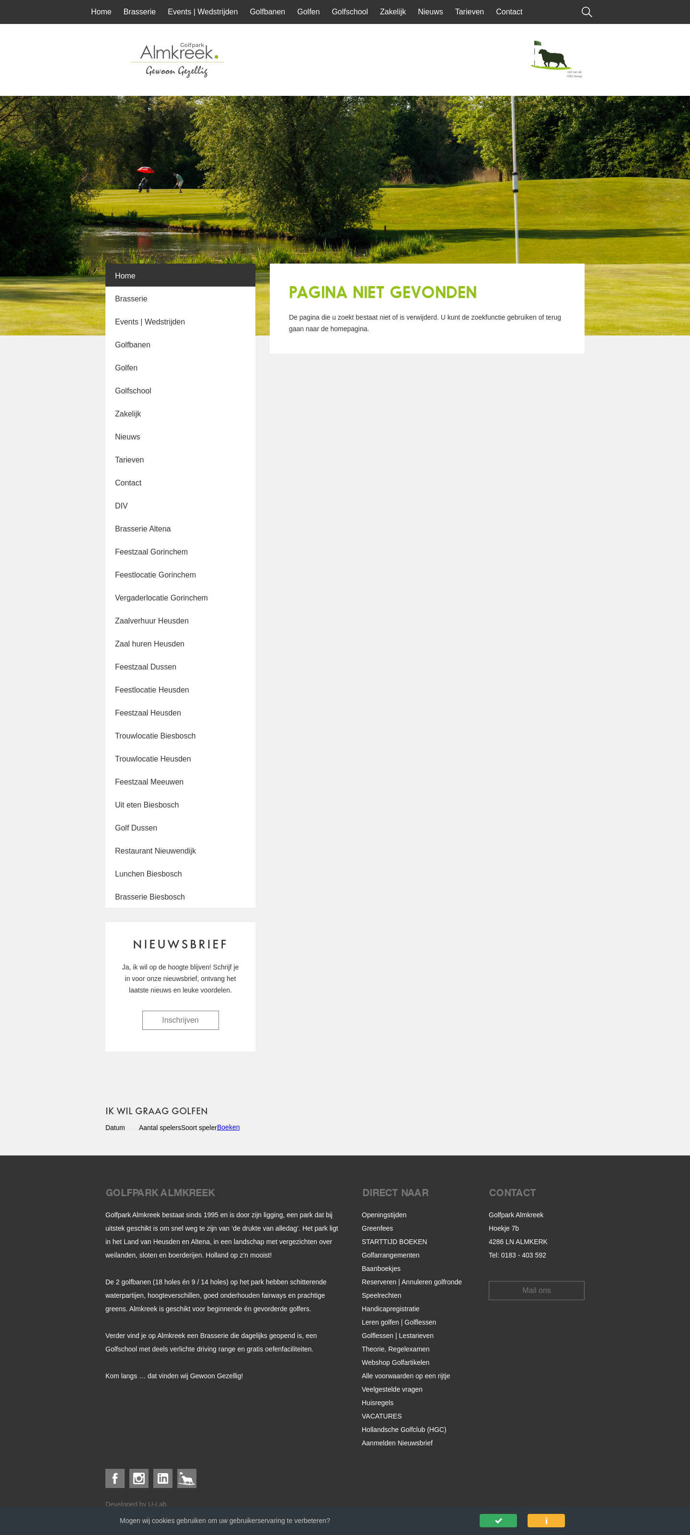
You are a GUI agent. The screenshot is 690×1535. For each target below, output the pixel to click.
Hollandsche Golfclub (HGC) (404, 1429)
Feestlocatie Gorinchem (155, 575)
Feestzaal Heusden (148, 713)
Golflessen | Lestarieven (398, 1335)
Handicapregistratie (391, 1309)
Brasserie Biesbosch (150, 897)
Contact (509, 12)
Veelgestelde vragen (392, 1389)
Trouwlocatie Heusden (153, 759)
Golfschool (350, 12)
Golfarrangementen (391, 1255)
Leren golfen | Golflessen (399, 1322)
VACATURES (382, 1416)
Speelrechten (382, 1295)
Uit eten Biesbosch (147, 805)
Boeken (228, 1127)
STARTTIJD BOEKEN (394, 1242)
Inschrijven (180, 1020)
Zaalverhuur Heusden (152, 621)
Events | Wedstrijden (203, 12)
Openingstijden (384, 1215)
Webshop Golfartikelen (395, 1362)
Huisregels (377, 1403)
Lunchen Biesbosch (148, 874)
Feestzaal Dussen (145, 667)
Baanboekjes (381, 1268)
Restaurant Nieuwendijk (155, 851)
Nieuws (430, 12)
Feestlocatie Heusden (152, 690)
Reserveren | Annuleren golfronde (412, 1282)
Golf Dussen (136, 828)
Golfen (308, 12)
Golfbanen (267, 12)
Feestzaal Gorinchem (151, 552)
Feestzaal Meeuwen (149, 782)
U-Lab (158, 1504)
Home (101, 12)
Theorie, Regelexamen (396, 1349)
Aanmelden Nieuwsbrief (397, 1443)
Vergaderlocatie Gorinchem (161, 598)
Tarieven (469, 12)
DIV (121, 506)
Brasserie (140, 12)
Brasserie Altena (143, 529)
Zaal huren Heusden (149, 644)
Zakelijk (393, 12)
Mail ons (536, 1290)
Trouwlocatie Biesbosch (155, 736)
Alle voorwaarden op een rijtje (406, 1376)
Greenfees (377, 1228)
